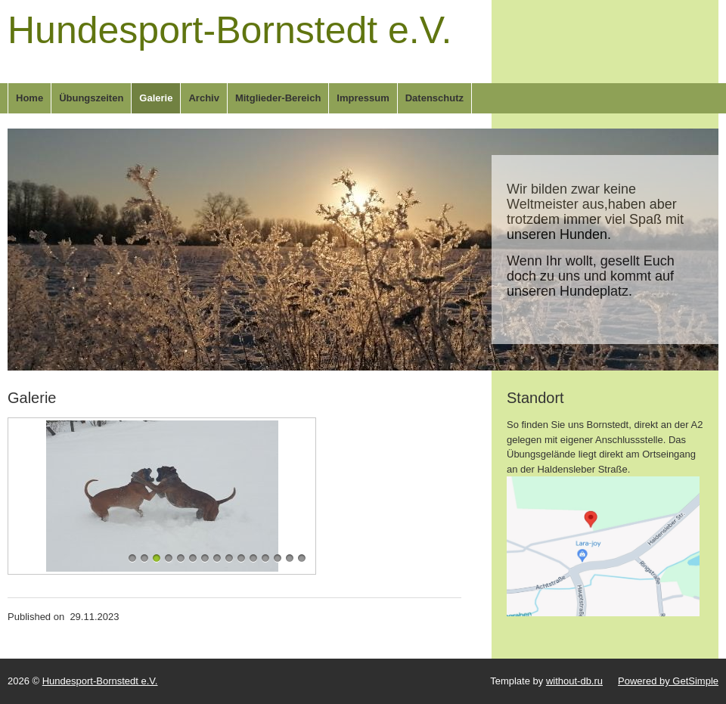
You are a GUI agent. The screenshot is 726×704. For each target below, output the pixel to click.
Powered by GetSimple (668, 681)
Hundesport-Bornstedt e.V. (229, 30)
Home (29, 98)
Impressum (363, 98)
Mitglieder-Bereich (278, 98)
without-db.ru (574, 681)
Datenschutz (434, 98)
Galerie (155, 98)
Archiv (203, 98)
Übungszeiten (91, 98)
